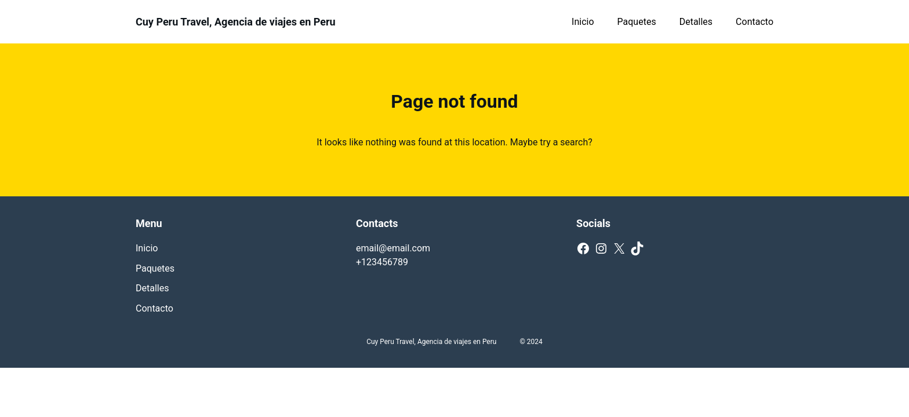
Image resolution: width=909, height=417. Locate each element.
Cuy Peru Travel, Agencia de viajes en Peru (236, 22)
